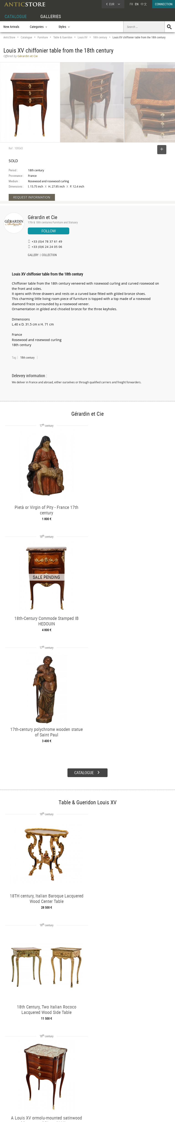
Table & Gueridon (62, 37)
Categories (45, 1079)
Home (131, 1081)
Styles (42, 1084)
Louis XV (83, 37)
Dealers (79, 1079)
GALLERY (33, 255)
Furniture (43, 37)
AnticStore (9, 37)
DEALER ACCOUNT (15, 1073)
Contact (132, 1085)
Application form (17, 1094)
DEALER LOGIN (17, 1084)
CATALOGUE (16, 16)
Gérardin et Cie (42, 217)
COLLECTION (49, 255)
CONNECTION (163, 4)
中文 (144, 4)
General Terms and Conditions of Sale (97, 1114)
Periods (43, 1089)
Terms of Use (64, 1114)
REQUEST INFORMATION (31, 197)
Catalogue (26, 37)
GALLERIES (50, 16)
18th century (100, 37)
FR (131, 4)
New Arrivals (11, 26)
